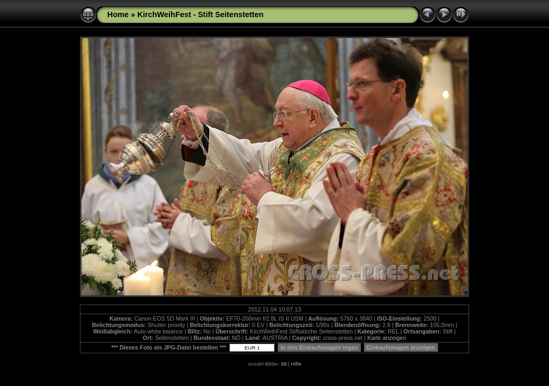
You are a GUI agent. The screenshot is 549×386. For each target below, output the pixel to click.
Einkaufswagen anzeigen (401, 347)
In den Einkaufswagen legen (319, 347)
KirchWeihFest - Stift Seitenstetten (200, 14)
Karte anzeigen (386, 338)
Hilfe (296, 364)
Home (118, 14)
